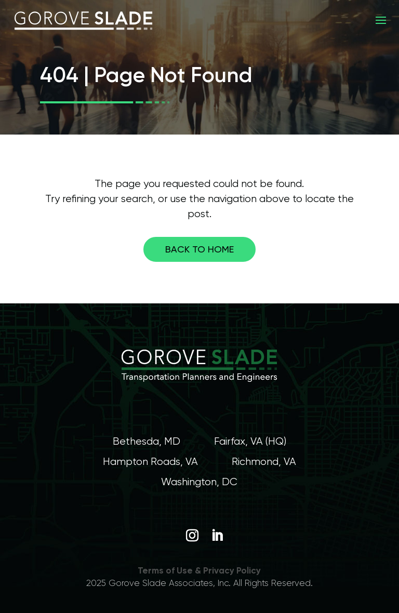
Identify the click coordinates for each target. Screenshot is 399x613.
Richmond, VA (264, 462)
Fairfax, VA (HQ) (250, 441)
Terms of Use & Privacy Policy (199, 570)
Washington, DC (199, 482)
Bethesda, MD (146, 441)
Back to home (199, 249)
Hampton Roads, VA (150, 462)
